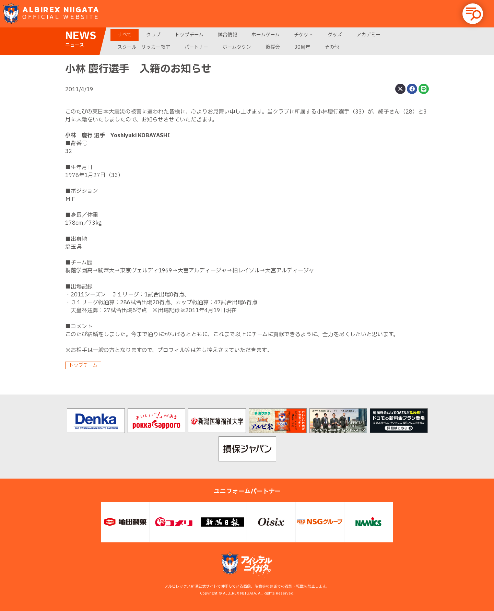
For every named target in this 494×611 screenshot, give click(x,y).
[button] (472, 13)
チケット (303, 34)
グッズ (335, 34)
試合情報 (227, 34)
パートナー (196, 47)
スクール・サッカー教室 (143, 47)
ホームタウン (237, 47)
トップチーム (189, 34)
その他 (332, 47)
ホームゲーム (265, 34)
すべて (124, 34)
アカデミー (368, 34)
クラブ (153, 34)
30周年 (302, 47)
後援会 (273, 47)
